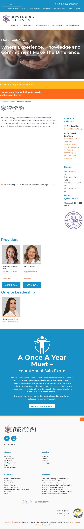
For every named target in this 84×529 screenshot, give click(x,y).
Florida (12, 101)
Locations (28, 25)
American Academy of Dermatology (55, 479)
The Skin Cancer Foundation (52, 481)
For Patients (57, 25)
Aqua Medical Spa (72, 139)
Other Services (73, 25)
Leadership (8, 461)
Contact (70, 8)
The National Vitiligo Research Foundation (57, 491)
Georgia (45, 461)
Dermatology (42, 25)
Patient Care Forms (11, 487)
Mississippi (46, 463)
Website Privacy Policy (12, 522)
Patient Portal (34, 8)
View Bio (6, 278)
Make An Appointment (17, 8)
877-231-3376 (9, 445)
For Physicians (59, 8)
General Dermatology (73, 129)
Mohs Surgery (70, 153)
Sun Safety (8, 491)
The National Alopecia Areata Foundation (56, 485)
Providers (7, 456)
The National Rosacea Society (52, 489)
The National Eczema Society (52, 487)
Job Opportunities (10, 463)
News (78, 8)
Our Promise (8, 459)
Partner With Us (10, 467)
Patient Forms (9, 485)
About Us (16, 25)
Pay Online (46, 8)
